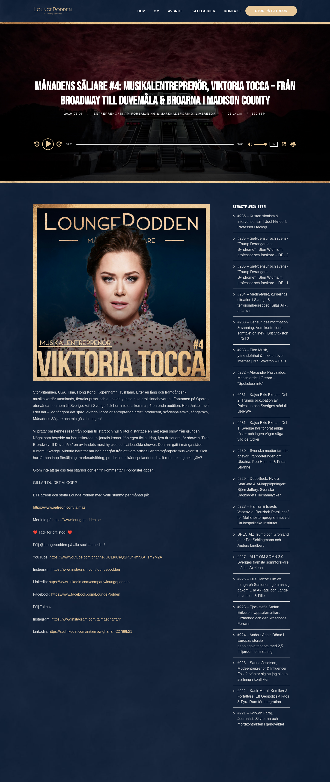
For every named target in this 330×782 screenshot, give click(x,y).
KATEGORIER (203, 11)
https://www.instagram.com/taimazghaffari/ (86, 619)
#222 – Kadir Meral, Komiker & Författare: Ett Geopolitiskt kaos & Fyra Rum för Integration (263, 696)
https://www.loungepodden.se (77, 520)
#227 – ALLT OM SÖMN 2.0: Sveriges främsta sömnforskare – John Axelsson (263, 562)
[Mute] (250, 144)
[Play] (48, 144)
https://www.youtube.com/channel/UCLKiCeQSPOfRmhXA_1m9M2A (106, 557)
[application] (155, 144)
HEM (141, 11)
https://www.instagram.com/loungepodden (85, 569)
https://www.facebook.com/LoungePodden (85, 594)
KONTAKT (232, 11)
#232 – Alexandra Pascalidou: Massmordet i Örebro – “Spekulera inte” (262, 377)
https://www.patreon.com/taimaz (59, 507)
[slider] (155, 144)
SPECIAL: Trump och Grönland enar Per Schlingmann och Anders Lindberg (263, 539)
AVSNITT (175, 11)
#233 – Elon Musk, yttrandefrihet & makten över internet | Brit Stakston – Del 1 (262, 355)
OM (157, 11)
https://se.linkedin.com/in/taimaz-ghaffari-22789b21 (90, 631)
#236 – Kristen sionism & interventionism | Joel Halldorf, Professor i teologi (262, 221)
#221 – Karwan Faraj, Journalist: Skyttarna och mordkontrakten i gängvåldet (261, 718)
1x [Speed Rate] (274, 144)
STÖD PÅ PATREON (271, 11)
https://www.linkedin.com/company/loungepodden (89, 582)
